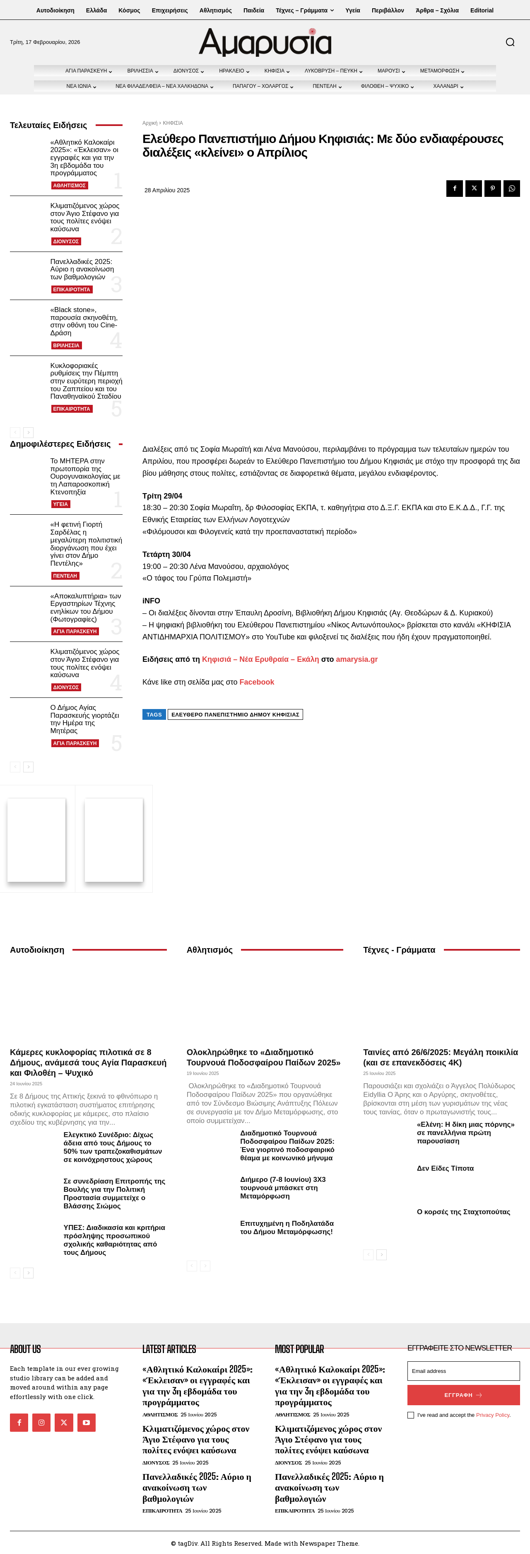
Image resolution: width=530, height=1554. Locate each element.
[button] (510, 42)
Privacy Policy (492, 1414)
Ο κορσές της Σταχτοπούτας (464, 1211)
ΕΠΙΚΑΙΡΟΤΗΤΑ (71, 290)
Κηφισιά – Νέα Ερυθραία (245, 659)
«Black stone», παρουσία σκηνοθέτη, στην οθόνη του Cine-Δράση (84, 321)
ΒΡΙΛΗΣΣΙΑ (66, 346)
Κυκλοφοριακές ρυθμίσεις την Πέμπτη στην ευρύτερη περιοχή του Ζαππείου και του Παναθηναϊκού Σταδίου (87, 381)
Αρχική (149, 123)
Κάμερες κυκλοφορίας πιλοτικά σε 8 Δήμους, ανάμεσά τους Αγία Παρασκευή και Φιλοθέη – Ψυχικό (88, 1061)
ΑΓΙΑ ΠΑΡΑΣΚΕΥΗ (75, 631)
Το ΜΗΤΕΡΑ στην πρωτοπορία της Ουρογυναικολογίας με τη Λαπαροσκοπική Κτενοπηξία (85, 476)
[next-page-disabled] (205, 1264)
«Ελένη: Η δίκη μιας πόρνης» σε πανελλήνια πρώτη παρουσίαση (466, 1131)
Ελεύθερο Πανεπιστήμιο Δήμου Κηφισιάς (235, 715)
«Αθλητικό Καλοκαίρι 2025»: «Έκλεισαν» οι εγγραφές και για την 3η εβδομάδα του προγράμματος (84, 157)
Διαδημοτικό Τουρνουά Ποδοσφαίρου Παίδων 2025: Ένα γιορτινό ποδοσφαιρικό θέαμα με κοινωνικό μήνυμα (287, 1144)
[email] (463, 1370)
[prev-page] (15, 432)
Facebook (256, 682)
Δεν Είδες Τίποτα (445, 1167)
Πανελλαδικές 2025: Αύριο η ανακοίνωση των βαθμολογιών (82, 269)
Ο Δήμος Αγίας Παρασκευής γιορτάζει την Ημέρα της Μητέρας (85, 719)
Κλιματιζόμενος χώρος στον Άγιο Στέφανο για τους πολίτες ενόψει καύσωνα (85, 217)
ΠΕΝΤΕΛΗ (65, 576)
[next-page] (28, 432)
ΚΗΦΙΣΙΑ (173, 123)
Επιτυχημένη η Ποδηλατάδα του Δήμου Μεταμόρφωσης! (287, 1226)
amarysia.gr (357, 659)
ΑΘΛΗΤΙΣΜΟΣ (69, 186)
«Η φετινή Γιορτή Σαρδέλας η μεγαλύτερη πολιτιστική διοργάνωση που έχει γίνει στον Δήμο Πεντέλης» (87, 543)
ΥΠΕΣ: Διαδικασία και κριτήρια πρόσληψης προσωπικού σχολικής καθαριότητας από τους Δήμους (114, 1238)
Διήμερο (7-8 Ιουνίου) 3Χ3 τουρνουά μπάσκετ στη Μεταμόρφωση (282, 1186)
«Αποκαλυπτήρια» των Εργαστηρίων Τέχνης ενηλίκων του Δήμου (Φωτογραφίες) (86, 607)
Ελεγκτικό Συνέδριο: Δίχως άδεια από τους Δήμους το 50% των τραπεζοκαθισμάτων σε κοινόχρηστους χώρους (113, 1146)
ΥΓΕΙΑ (60, 504)
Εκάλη (308, 659)
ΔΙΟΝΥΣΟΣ (66, 241)
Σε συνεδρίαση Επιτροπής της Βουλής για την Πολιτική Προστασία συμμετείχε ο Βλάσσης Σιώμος (115, 1192)
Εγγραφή (463, 1394)
